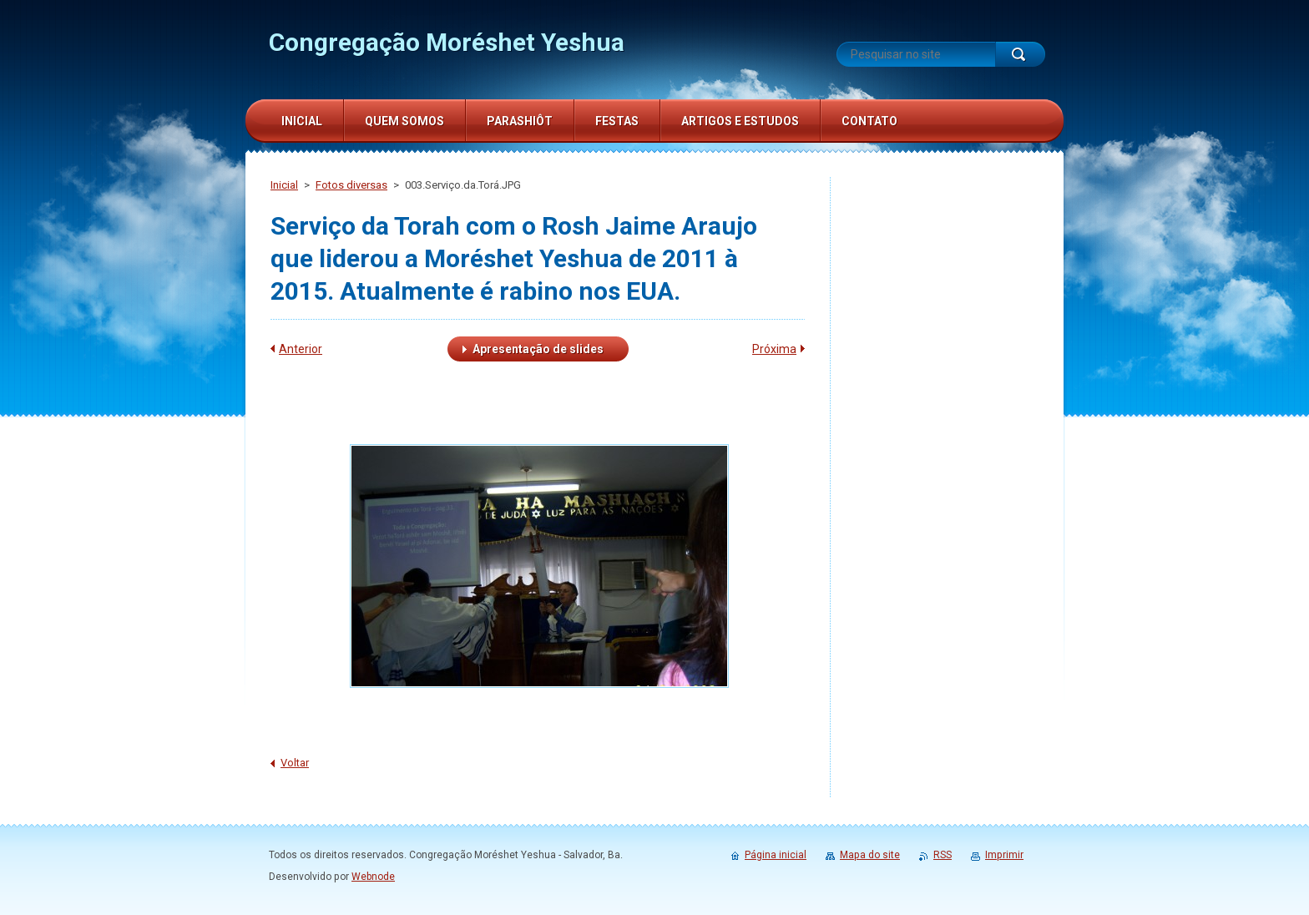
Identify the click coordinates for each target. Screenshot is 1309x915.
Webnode (373, 876)
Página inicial (775, 855)
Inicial (284, 185)
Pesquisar (1020, 54)
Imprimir (1004, 855)
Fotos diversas (351, 185)
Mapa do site (870, 855)
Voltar (294, 762)
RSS (942, 855)
